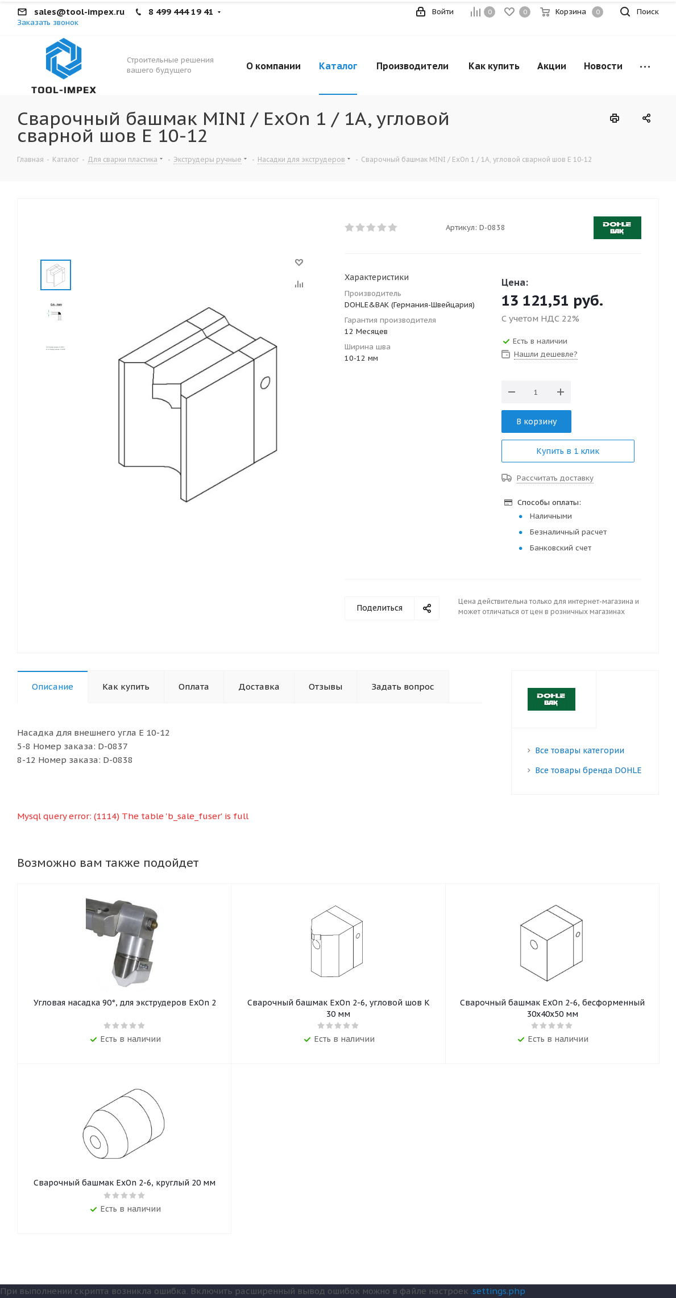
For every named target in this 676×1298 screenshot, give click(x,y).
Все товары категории (579, 750)
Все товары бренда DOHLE (588, 770)
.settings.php (498, 1291)
